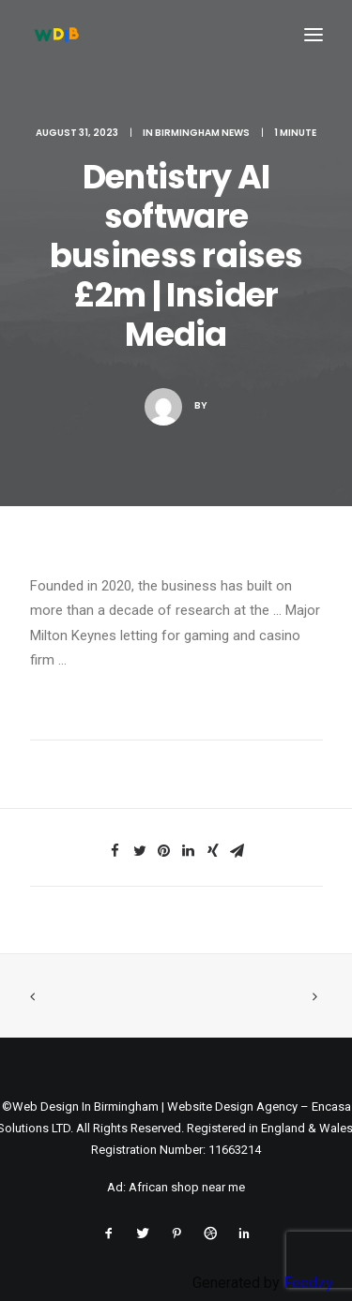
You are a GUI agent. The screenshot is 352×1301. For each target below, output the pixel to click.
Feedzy (308, 1283)
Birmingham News (202, 133)
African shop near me (187, 1187)
